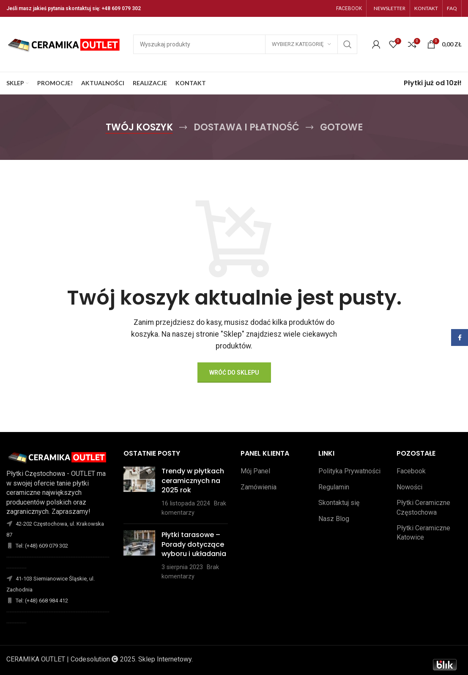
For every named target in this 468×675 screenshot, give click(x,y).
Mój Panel (255, 471)
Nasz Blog (333, 519)
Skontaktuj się (338, 503)
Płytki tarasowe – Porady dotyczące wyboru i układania (193, 544)
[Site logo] (65, 44)
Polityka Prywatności (349, 471)
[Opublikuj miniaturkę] (139, 492)
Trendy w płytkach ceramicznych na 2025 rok (192, 480)
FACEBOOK (349, 8)
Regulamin (333, 487)
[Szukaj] (245, 44)
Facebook (411, 471)
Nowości (409, 487)
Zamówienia (258, 487)
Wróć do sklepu (234, 372)
